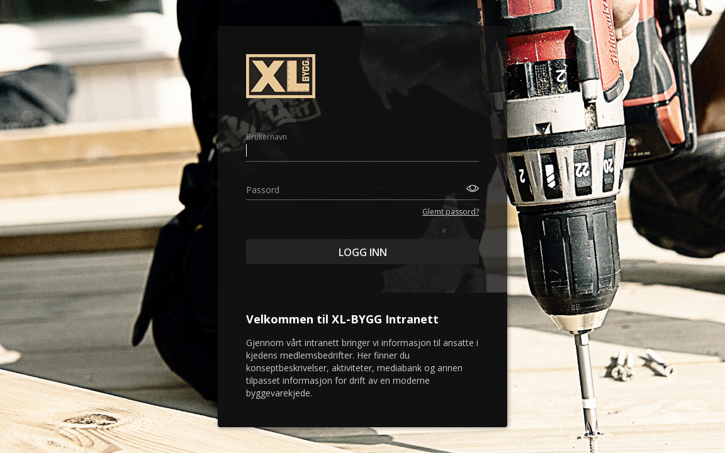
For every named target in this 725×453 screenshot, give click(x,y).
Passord (262, 190)
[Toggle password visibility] (471, 188)
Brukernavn (266, 136)
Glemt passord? (450, 211)
